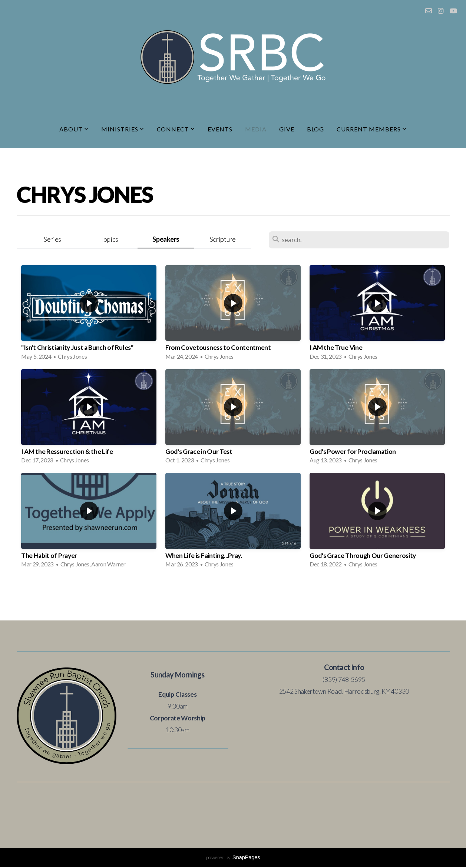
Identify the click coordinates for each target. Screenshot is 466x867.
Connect (176, 129)
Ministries (122, 129)
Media (256, 129)
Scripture (223, 239)
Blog (315, 129)
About (74, 129)
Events (220, 129)
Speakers (165, 239)
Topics (109, 239)
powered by (233, 857)
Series (52, 239)
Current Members (371, 129)
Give (286, 129)
